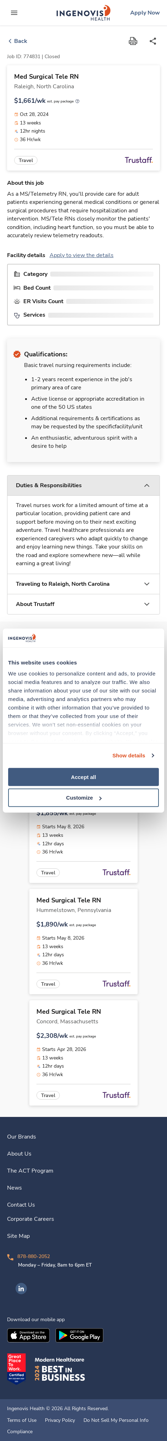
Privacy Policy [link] (60, 1420)
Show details (129, 755)
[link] (83, 13)
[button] (83, 485)
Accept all (83, 777)
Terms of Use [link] (21, 1420)
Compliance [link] (20, 1432)
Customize (84, 798)
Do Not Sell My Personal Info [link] (116, 1420)
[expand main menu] (14, 13)
